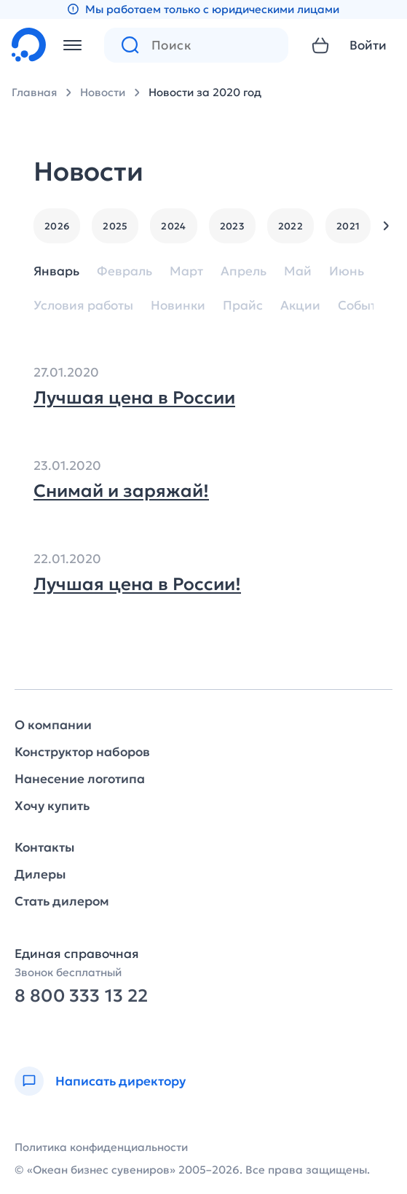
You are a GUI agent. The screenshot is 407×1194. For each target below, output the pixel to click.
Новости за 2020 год (205, 92)
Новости (102, 92)
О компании (53, 725)
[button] (386, 226)
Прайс (243, 305)
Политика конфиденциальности (101, 1147)
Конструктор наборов (82, 752)
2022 (290, 226)
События (365, 305)
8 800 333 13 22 (81, 996)
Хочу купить (52, 806)
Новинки (178, 305)
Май (298, 271)
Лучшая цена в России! (137, 584)
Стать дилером (62, 901)
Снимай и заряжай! (121, 491)
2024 (173, 226)
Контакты (44, 847)
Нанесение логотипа (80, 779)
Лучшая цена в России (134, 398)
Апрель (243, 271)
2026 (56, 226)
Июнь (346, 271)
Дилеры (40, 874)
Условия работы (83, 305)
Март (186, 271)
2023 (232, 226)
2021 (348, 226)
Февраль (124, 271)
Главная (34, 92)
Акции (300, 305)
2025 (115, 226)
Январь (56, 271)
